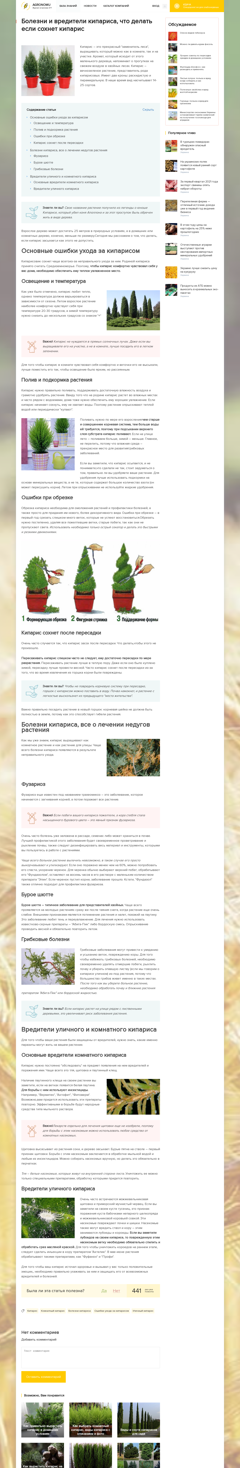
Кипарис (32, 1310)
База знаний (68, 5)
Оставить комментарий (43, 1377)
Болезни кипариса (79, 1310)
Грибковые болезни (48, 169)
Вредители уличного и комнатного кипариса (63, 176)
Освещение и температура (54, 123)
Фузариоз (41, 156)
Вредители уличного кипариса (56, 189)
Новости (90, 5)
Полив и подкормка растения (56, 130)
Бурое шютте (43, 162)
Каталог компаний (116, 5)
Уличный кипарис (143, 1310)
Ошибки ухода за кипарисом (111, 1310)
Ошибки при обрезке (49, 136)
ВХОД (159, 6)
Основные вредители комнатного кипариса (66, 182)
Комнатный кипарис (53, 1310)
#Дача (201, 6)
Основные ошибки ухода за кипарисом (59, 117)
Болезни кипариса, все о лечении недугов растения (68, 150)
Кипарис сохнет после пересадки (58, 143)
